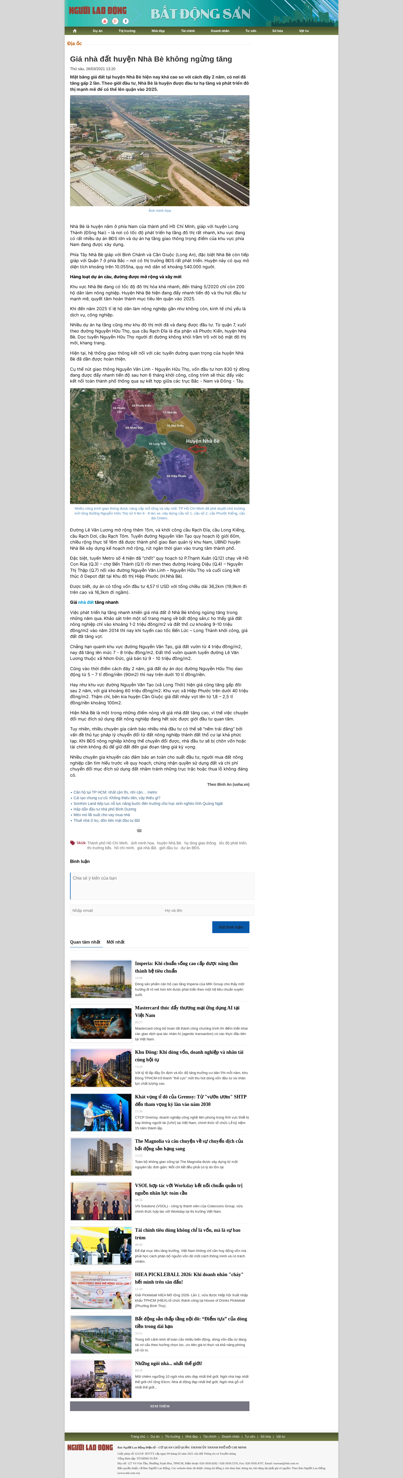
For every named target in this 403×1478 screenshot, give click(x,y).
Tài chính (188, 31)
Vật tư (304, 31)
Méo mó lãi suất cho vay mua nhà (102, 815)
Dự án (97, 31)
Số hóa (277, 31)
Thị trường (127, 31)
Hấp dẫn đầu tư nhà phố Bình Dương (105, 809)
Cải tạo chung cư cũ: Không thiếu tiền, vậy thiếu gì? (117, 798)
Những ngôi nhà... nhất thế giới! (168, 1363)
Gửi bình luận (231, 927)
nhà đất (86, 602)
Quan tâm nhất (85, 942)
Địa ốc (74, 43)
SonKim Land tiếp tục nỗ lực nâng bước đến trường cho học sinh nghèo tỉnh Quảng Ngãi (148, 803)
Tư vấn (250, 31)
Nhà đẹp (158, 31)
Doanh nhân (220, 31)
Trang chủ (138, 1436)
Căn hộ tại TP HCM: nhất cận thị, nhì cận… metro (115, 792)
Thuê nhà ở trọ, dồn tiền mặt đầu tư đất (107, 820)
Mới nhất (115, 942)
